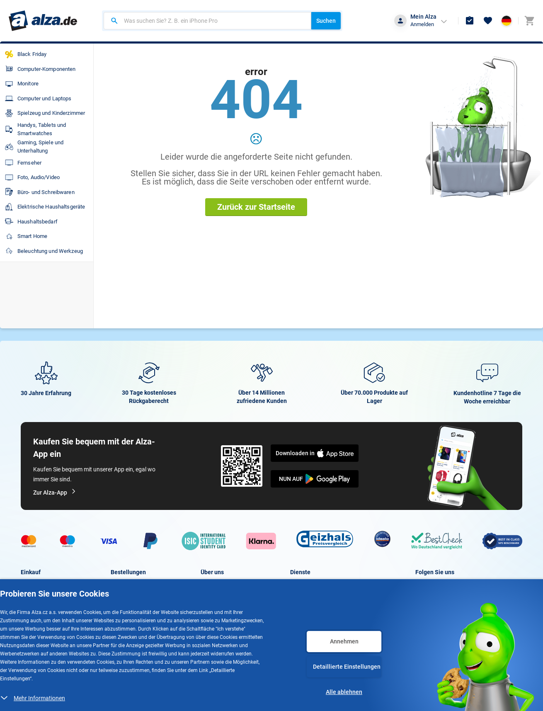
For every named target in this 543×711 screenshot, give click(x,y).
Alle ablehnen (344, 692)
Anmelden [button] (422, 24)
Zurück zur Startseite (256, 207)
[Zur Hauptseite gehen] (43, 20)
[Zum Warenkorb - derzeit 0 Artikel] (529, 21)
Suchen (326, 20)
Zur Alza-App (54, 492)
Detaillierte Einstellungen (347, 666)
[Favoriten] (488, 21)
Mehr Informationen (39, 698)
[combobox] (207, 20)
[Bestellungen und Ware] (470, 21)
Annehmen (344, 641)
